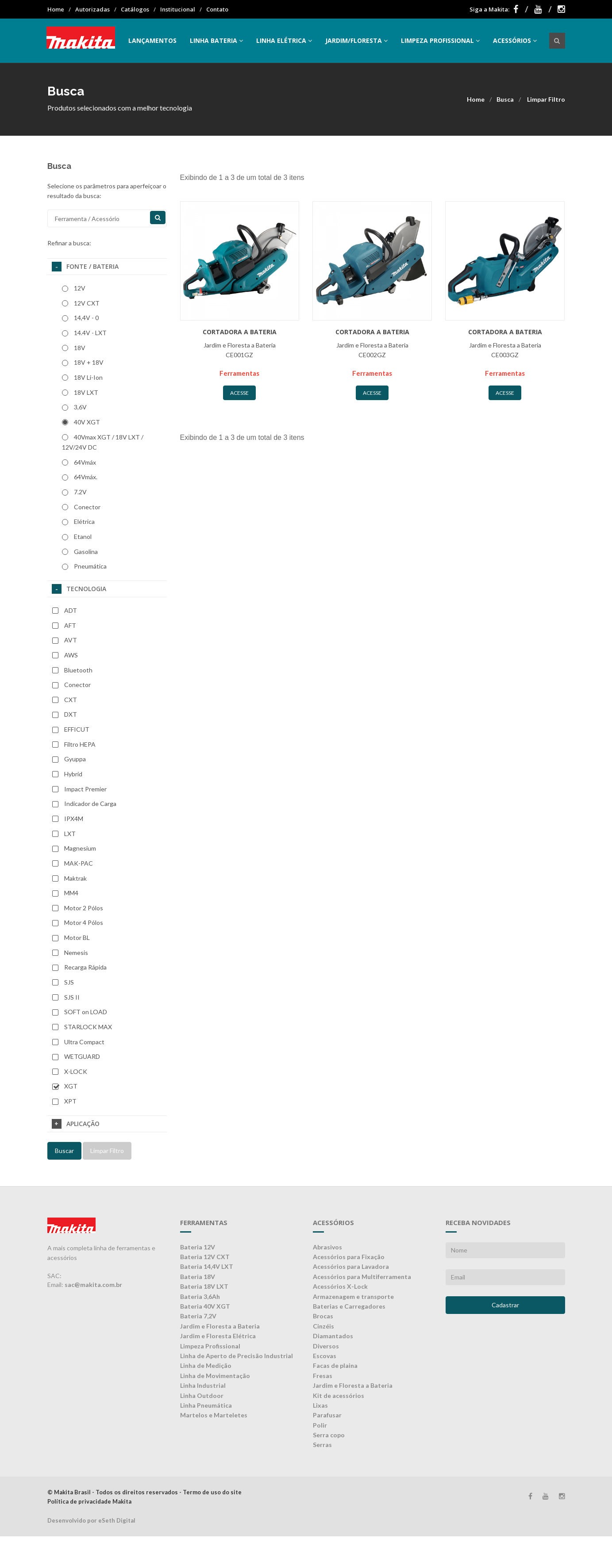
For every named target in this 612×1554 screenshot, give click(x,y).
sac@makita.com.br (93, 1284)
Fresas (322, 1375)
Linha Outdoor (201, 1395)
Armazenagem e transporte (353, 1296)
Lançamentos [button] (152, 40)
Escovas (324, 1355)
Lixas (320, 1405)
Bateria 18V (197, 1276)
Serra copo (329, 1435)
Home (55, 9)
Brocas (323, 1316)
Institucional (177, 9)
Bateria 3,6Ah (200, 1296)
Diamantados (333, 1336)
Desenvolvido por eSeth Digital (91, 1520)
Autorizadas (92, 9)
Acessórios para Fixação (349, 1256)
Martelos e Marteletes (213, 1415)
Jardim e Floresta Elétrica (218, 1336)
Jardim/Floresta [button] (356, 40)
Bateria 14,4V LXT (206, 1266)
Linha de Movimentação (215, 1375)
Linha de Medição (205, 1365)
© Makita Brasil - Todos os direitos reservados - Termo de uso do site (144, 1492)
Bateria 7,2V (198, 1316)
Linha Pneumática (206, 1405)
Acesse (239, 392)
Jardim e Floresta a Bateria (220, 1326)
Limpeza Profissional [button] (440, 40)
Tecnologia (79, 589)
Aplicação (76, 1124)
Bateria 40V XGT (205, 1306)
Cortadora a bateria (240, 332)
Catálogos (135, 9)
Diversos (326, 1346)
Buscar (64, 1150)
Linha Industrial (203, 1385)
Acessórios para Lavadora (351, 1266)
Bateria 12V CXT (205, 1256)
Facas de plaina (335, 1365)
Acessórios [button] (515, 40)
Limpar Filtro (546, 99)
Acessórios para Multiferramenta (362, 1276)
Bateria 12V (197, 1247)
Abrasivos (327, 1247)
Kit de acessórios (338, 1395)
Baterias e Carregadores (349, 1306)
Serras (322, 1444)
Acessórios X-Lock (340, 1286)
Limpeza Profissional (210, 1346)
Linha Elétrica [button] (284, 40)
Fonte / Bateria (85, 266)
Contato (217, 9)
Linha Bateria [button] (216, 40)
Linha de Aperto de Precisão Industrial (236, 1355)
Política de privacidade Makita (89, 1501)
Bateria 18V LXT (204, 1286)
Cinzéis (323, 1326)
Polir (320, 1425)
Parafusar (327, 1415)
